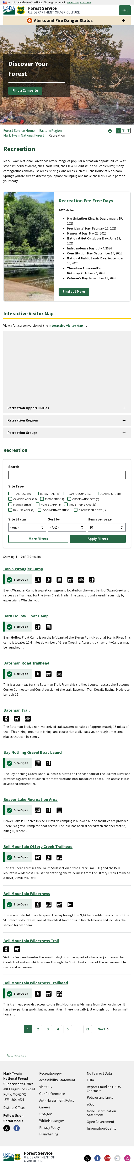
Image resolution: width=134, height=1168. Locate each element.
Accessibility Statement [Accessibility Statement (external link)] (57, 1080)
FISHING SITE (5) (22, 504)
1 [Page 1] (28, 1029)
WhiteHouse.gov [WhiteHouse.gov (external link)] (51, 1120)
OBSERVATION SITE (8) (85, 499)
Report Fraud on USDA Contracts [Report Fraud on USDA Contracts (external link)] (104, 1089)
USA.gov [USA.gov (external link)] (45, 1114)
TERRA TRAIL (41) (50, 494)
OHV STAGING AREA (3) (82, 504)
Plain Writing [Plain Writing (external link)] (48, 1134)
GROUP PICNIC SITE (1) (92, 510)
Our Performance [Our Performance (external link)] (52, 1093)
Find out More (74, 291)
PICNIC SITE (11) (54, 499)
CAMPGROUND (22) (80, 494)
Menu (125, 10)
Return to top (16, 1055)
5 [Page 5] (68, 1029)
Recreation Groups (22, 432)
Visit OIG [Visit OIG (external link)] (45, 1087)
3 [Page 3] (48, 1029)
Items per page (100, 519)
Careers (44, 1107)
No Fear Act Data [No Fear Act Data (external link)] (99, 1073)
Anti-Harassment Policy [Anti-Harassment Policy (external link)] (56, 1100)
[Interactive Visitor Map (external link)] (67, 325)
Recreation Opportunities (28, 408)
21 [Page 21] (88, 1029)
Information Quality (101, 1128)
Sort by (54, 519)
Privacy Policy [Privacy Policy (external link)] (49, 1127)
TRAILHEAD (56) (22, 494)
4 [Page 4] (58, 1029)
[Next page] (104, 1029)
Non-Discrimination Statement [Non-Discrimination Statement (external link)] (101, 1113)
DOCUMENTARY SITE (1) (56, 510)
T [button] (118, 131)
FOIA (90, 1080)
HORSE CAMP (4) (51, 504)
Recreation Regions (23, 420)
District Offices (14, 1107)
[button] (109, 130)
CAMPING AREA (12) (25, 499)
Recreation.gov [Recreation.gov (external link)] (50, 1073)
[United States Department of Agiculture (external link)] (10, 10)
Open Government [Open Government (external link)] (100, 1121)
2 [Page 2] (38, 1029)
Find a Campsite (25, 90)
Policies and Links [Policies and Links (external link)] (100, 1097)
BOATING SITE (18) (111, 494)
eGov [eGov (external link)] (90, 1104)
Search (13, 466)
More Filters (38, 538)
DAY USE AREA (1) (23, 510)
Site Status (17, 519)
